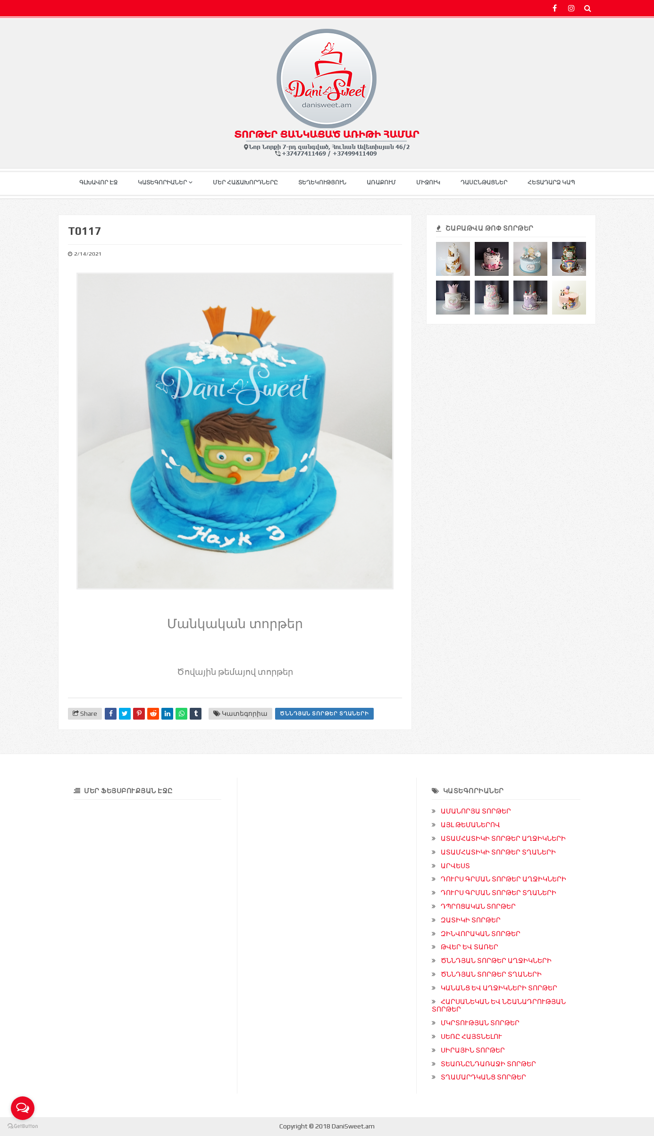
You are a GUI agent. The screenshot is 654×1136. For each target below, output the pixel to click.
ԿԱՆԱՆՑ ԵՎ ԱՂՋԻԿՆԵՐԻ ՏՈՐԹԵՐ (499, 988)
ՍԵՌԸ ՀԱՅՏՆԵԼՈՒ (471, 1036)
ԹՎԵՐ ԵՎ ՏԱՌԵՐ (469, 947)
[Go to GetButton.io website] (23, 1126)
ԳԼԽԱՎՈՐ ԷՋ (98, 182)
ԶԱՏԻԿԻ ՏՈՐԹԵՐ (471, 920)
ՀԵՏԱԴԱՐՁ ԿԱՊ (551, 182)
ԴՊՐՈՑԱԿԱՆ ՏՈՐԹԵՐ (478, 906)
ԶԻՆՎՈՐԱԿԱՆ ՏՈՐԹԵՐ (480, 933)
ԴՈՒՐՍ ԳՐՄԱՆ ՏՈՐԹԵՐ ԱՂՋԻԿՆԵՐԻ (503, 879)
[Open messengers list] (22, 1108)
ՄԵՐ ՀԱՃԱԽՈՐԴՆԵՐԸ (245, 182)
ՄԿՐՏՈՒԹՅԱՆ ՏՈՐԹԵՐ (480, 1023)
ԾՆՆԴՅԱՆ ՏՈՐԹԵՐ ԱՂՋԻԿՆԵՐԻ (496, 960)
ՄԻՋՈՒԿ (428, 182)
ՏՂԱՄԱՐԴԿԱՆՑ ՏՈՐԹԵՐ (483, 1077)
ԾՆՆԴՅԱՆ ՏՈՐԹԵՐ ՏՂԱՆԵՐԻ (324, 713)
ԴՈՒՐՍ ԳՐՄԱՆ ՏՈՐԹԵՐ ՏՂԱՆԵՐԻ (498, 892)
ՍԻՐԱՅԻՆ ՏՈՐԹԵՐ (473, 1050)
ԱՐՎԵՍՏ (455, 866)
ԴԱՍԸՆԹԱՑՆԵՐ (484, 182)
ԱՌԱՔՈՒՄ (381, 182)
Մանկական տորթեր (235, 622)
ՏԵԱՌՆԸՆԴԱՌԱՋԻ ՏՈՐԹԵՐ (488, 1064)
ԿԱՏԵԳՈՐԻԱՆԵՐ (162, 182)
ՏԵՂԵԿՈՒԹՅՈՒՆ (322, 182)
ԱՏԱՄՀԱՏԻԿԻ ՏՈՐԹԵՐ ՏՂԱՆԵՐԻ (498, 852)
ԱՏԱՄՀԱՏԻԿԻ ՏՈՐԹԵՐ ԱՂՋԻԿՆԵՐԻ (503, 838)
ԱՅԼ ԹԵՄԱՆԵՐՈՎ (470, 825)
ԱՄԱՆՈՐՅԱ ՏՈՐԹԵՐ (476, 811)
